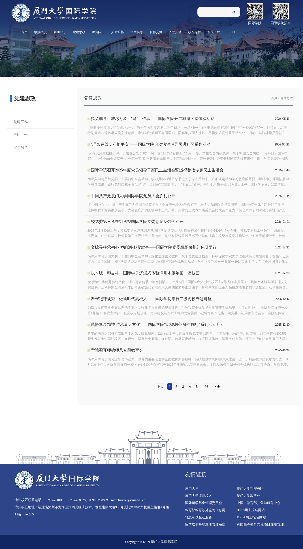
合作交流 (156, 32)
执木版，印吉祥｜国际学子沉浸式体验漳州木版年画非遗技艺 (145, 273)
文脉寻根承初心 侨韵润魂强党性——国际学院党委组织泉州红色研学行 (154, 247)
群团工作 (20, 135)
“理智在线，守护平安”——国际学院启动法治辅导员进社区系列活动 (151, 144)
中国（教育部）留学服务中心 (258, 503)
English (233, 32)
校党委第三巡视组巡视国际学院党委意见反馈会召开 (137, 221)
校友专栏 (194, 32)
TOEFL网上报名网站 (251, 517)
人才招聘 (175, 32)
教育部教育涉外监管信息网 (205, 510)
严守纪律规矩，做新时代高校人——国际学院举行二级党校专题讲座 (151, 299)
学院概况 (40, 32)
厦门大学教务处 (248, 496)
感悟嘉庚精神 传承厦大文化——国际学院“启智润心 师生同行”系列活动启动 (157, 324)
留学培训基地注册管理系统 (205, 524)
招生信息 (136, 32)
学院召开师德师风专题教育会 (117, 350)
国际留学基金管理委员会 (203, 503)
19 (206, 387)
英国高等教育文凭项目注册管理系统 (263, 524)
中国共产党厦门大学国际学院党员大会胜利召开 (133, 196)
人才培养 (117, 32)
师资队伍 (98, 32)
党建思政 (79, 32)
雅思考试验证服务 (198, 517)
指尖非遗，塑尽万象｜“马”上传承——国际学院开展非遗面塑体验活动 (153, 118)
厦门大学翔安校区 (250, 489)
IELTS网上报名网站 (251, 510)
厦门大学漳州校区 (198, 496)
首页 (24, 32)
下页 (216, 387)
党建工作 (20, 122)
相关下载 (213, 32)
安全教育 (20, 147)
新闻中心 (59, 32)
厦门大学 (191, 489)
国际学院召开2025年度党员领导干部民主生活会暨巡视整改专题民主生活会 (157, 170)
